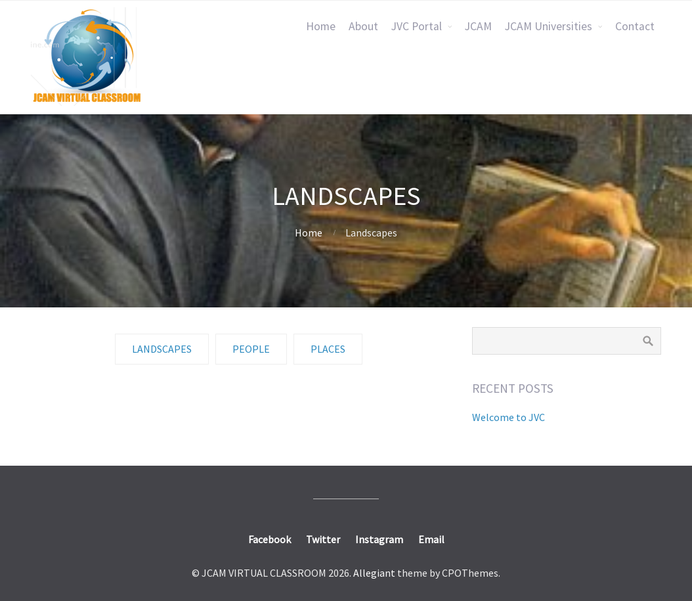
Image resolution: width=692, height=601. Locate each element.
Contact (635, 26)
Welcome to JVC (508, 417)
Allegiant (374, 572)
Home (320, 26)
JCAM (478, 26)
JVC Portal (416, 26)
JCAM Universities (548, 26)
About (363, 26)
